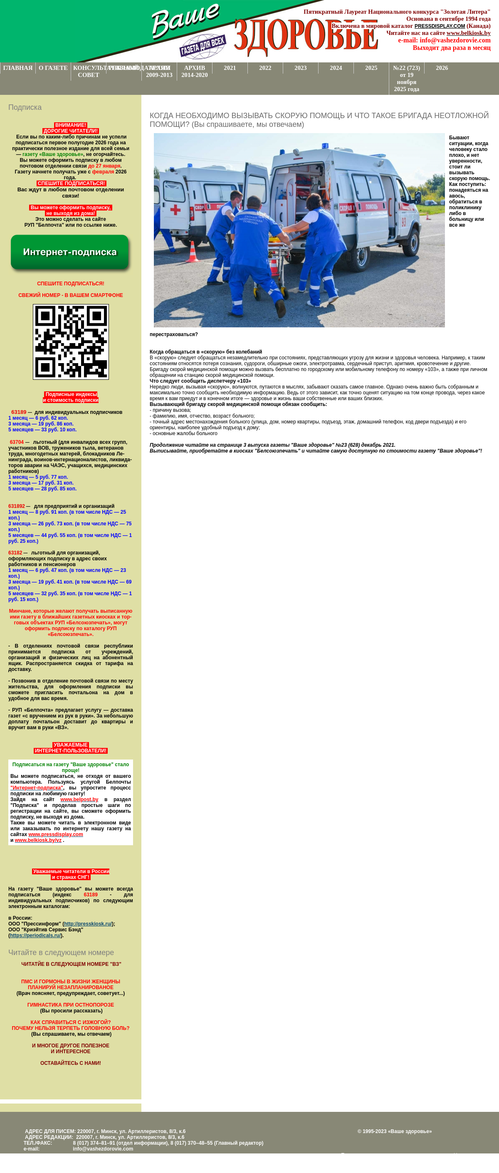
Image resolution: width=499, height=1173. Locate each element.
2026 (442, 67)
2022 (265, 67)
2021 (230, 67)
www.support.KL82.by (410, 1161)
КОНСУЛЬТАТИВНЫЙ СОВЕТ (89, 71)
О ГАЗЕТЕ (53, 67)
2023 (300, 67)
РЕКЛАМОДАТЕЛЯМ (125, 67)
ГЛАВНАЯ (18, 67)
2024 (336, 67)
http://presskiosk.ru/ (88, 924)
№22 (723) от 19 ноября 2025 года (406, 78)
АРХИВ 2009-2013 (159, 71)
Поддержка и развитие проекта (377, 1155)
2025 (371, 67)
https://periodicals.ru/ (35, 935)
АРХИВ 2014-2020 (194, 71)
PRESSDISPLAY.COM (440, 26)
